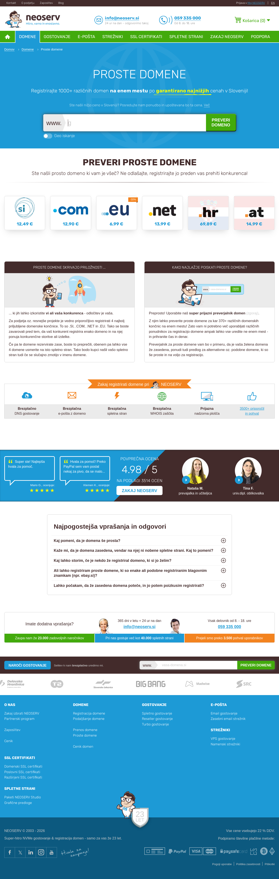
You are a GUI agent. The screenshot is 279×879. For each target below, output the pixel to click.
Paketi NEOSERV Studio (22, 797)
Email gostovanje (224, 713)
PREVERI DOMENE (256, 665)
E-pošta (86, 36)
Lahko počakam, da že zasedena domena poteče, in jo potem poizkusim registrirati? (129, 585)
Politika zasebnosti (248, 864)
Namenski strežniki (225, 744)
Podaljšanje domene (88, 719)
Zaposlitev (46, 2)
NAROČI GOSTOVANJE (27, 665)
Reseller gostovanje (157, 719)
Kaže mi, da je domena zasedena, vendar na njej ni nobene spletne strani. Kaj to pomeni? (133, 550)
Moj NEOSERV (256, 2)
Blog (61, 2)
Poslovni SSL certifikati (22, 772)
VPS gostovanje (223, 739)
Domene (27, 36)
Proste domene (85, 735)
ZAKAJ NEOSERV (139, 490)
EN (273, 2)
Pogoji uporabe (222, 864)
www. (54, 123)
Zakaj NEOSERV (227, 36)
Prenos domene (85, 730)
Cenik (8, 741)
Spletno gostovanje (157, 713)
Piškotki (270, 864)
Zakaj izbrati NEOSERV (21, 713)
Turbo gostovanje (155, 724)
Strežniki (112, 36)
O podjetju (27, 2)
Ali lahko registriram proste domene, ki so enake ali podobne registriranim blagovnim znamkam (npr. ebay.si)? (130, 573)
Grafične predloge (18, 803)
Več (207, 105)
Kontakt (11, 2)
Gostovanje (57, 36)
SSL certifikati (146, 36)
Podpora (260, 36)
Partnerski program (19, 719)
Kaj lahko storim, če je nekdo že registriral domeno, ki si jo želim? (112, 560)
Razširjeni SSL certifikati (23, 777)
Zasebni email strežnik (228, 719)
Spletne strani (186, 36)
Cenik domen (83, 746)
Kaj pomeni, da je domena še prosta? (87, 541)
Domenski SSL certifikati (23, 766)
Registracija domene (89, 713)
